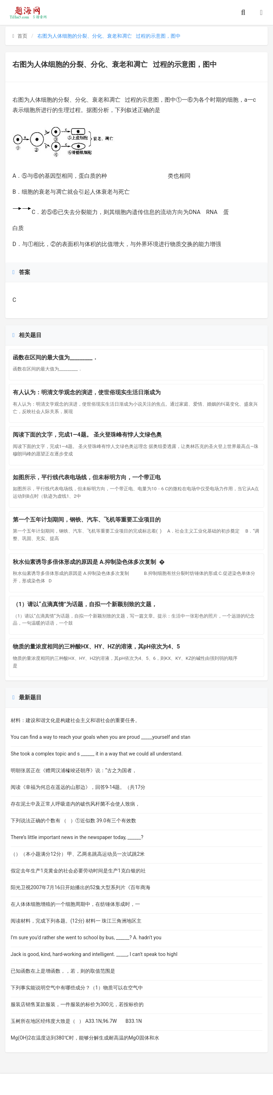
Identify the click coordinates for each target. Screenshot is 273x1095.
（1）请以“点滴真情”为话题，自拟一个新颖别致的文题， (85, 604)
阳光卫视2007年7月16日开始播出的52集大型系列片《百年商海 (80, 887)
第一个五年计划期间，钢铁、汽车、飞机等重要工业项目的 (87, 519)
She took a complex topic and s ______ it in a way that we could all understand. (97, 754)
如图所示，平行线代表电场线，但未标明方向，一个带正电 (87, 477)
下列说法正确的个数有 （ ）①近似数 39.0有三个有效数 (73, 820)
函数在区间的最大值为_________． (55, 357)
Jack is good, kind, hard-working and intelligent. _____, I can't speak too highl (94, 954)
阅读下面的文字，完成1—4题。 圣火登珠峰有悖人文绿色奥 (87, 434)
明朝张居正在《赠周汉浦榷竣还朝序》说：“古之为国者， (74, 770)
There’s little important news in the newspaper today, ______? (82, 837)
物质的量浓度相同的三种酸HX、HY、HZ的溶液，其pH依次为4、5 (96, 646)
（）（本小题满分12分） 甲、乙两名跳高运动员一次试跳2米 (78, 854)
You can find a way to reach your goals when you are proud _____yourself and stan (100, 737)
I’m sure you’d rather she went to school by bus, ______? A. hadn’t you (87, 937)
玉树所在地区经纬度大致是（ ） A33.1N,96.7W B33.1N (76, 1021)
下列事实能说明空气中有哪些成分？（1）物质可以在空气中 (77, 987)
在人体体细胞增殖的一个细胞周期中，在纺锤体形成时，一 (75, 904)
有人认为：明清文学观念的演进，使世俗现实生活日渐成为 (87, 392)
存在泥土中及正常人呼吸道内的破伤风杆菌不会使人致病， (75, 804)
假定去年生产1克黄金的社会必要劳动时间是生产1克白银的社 (78, 871)
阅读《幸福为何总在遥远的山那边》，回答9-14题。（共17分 (78, 787)
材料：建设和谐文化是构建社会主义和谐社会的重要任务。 (75, 720)
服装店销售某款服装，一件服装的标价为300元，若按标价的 (77, 1004)
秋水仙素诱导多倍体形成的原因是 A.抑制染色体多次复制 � (89, 562)
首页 (19, 36)
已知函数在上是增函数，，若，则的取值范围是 (68, 971)
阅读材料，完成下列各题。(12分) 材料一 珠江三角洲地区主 (76, 921)
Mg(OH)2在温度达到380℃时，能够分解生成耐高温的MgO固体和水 (85, 1038)
